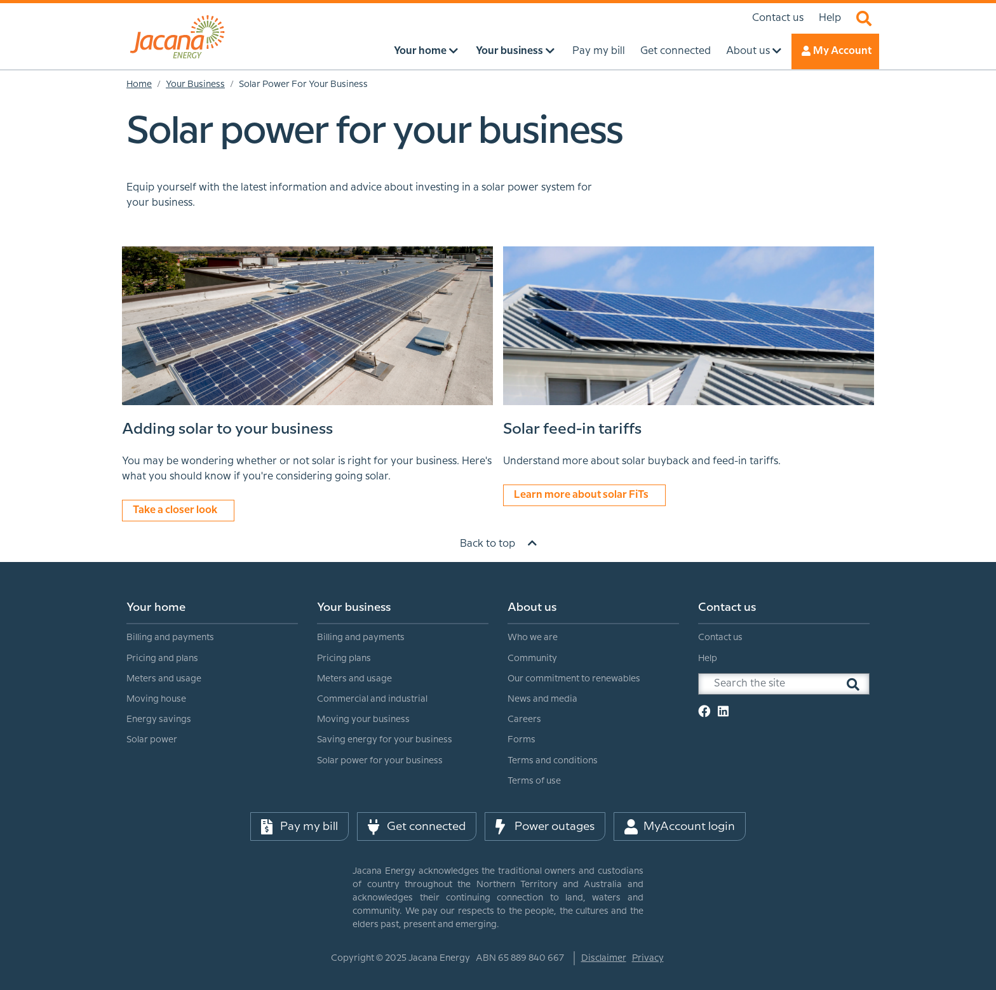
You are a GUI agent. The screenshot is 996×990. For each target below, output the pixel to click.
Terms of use (534, 781)
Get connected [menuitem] (675, 51)
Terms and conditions (553, 760)
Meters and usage (163, 678)
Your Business (195, 84)
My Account (835, 50)
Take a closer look (178, 509)
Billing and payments (170, 637)
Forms (521, 739)
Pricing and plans (162, 658)
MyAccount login (679, 827)
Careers (524, 719)
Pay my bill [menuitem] (598, 51)
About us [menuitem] (755, 50)
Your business (354, 607)
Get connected (417, 827)
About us (532, 607)
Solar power (151, 739)
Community (532, 658)
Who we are (533, 637)
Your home (155, 607)
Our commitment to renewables (574, 678)
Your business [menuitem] (516, 50)
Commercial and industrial (372, 699)
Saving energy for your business (384, 739)
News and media (542, 699)
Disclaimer (603, 958)
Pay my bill (299, 827)
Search (864, 18)
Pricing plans (344, 658)
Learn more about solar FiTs (584, 494)
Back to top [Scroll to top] (498, 543)
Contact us (778, 18)
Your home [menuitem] (427, 50)
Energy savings (158, 719)
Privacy (648, 958)
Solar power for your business (380, 760)
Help (830, 18)
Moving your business (363, 719)
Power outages (545, 827)
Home (139, 84)
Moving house (156, 699)
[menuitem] (212, 672)
